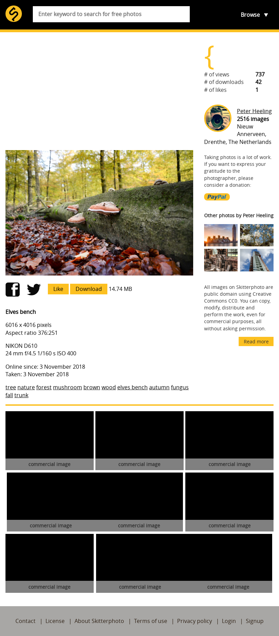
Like (58, 289)
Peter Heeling (254, 111)
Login (229, 621)
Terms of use (150, 621)
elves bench (132, 387)
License (55, 621)
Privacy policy (194, 621)
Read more (256, 341)
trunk (21, 395)
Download (89, 289)
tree (10, 387)
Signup (255, 621)
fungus (180, 387)
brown (91, 387)
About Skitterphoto (99, 621)
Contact (25, 621)
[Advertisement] (99, 91)
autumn (159, 387)
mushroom (67, 387)
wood (109, 387)
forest (44, 387)
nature (26, 387)
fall (9, 395)
